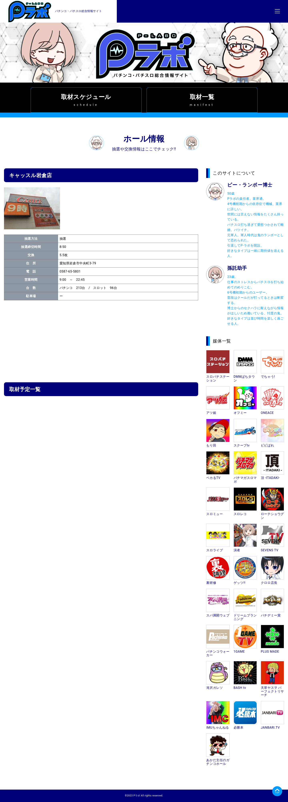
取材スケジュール (86, 100)
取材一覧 (202, 100)
